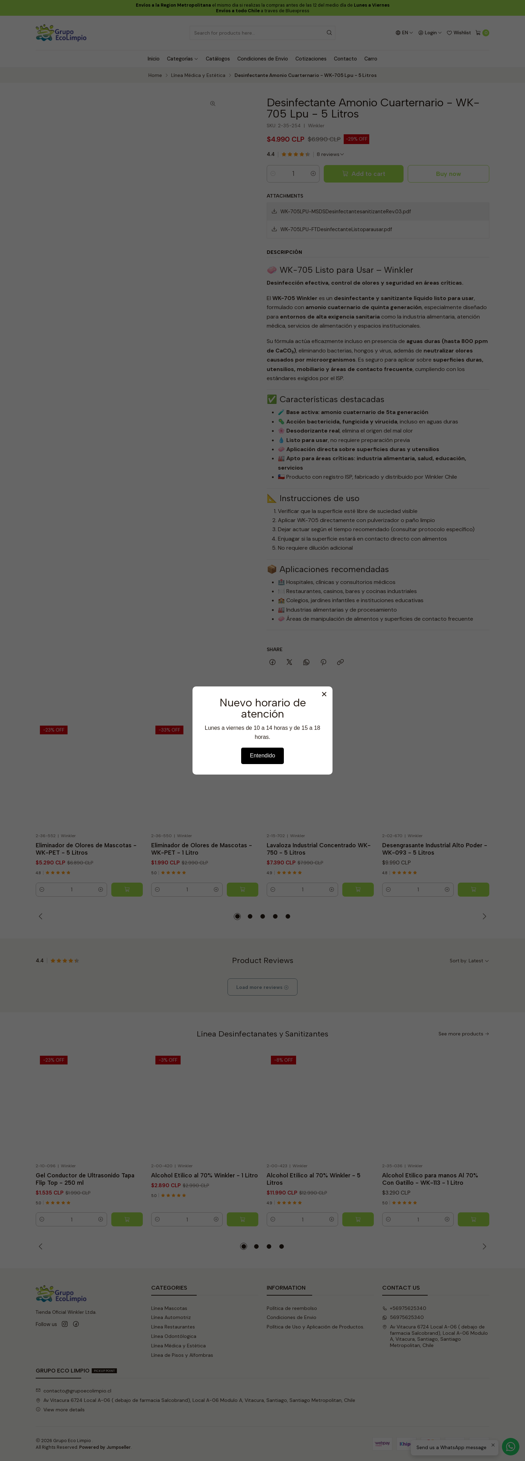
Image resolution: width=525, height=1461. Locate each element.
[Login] (430, 33)
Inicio (154, 59)
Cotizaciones (311, 59)
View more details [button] (60, 1409)
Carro (370, 59)
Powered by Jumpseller (105, 1447)
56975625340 (403, 1317)
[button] (237, 916)
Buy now (448, 173)
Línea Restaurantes (173, 1327)
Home (155, 75)
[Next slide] (484, 916)
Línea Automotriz (171, 1317)
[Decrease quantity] (273, 173)
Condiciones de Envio (262, 59)
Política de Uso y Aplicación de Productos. (315, 1327)
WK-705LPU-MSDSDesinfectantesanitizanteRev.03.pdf (341, 211)
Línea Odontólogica (173, 1336)
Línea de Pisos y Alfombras (182, 1355)
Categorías (182, 59)
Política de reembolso (292, 1308)
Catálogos (218, 59)
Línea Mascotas (169, 1308)
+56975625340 (404, 1308)
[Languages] (404, 33)
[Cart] (482, 32)
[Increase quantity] (313, 173)
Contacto (345, 59)
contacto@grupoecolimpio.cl (73, 1391)
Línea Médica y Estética (198, 75)
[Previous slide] (41, 916)
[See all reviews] (330, 154)
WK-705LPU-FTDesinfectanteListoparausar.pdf (331, 229)
